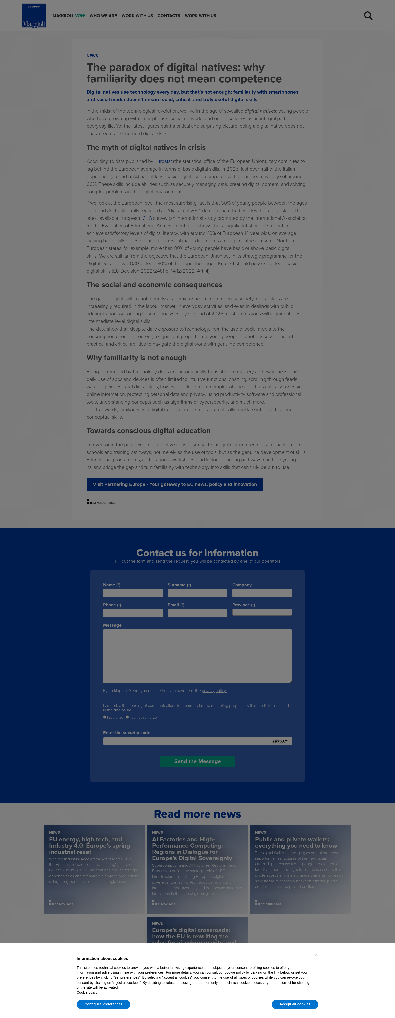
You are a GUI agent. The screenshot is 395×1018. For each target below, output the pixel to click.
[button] (316, 955)
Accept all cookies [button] (295, 1004)
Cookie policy (87, 992)
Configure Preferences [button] (103, 1004)
